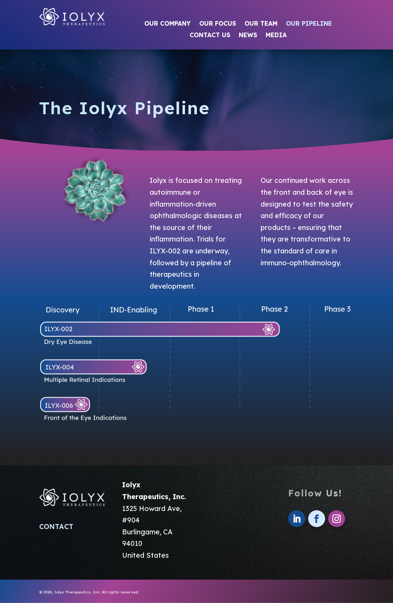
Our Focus (217, 24)
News (248, 35)
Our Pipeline (309, 24)
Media (276, 35)
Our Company (167, 24)
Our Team (260, 24)
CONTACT (56, 526)
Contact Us (210, 35)
